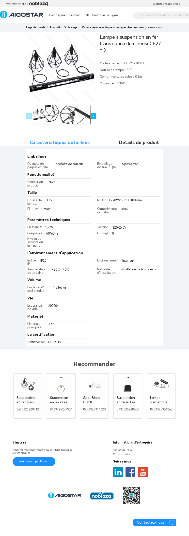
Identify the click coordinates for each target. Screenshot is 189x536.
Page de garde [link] (36, 27)
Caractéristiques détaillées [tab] (60, 142)
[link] (64, 27)
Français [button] (177, 4)
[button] (93, 116)
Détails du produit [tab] (139, 142)
